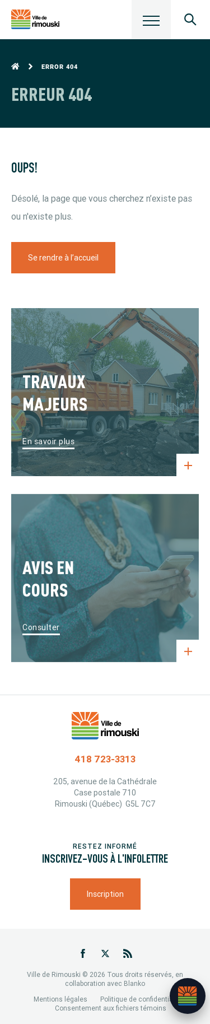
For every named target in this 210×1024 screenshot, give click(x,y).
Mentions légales (60, 999)
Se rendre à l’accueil (63, 258)
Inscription (105, 894)
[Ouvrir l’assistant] (188, 996)
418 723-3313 (105, 759)
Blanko (134, 983)
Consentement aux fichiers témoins (110, 1008)
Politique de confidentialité (141, 999)
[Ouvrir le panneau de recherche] (190, 19)
